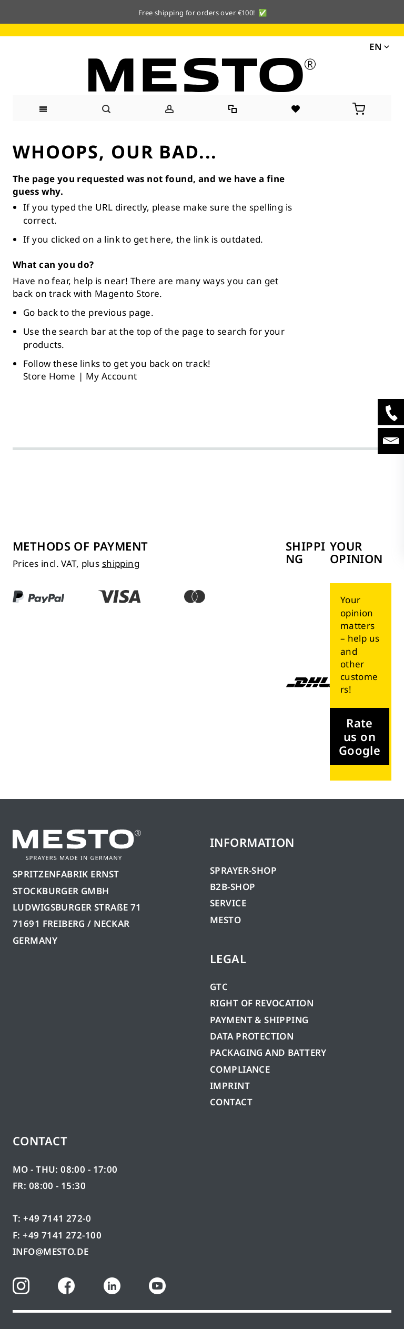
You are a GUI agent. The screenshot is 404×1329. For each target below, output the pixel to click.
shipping (120, 563)
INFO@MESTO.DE (50, 1251)
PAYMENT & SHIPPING (259, 1020)
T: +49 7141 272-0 (52, 1218)
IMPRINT (230, 1086)
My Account (111, 376)
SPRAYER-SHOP (243, 870)
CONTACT (231, 1102)
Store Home (49, 376)
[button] (378, 45)
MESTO (225, 920)
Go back (40, 312)
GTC (219, 987)
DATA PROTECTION (252, 1036)
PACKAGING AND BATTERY (269, 1052)
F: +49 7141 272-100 (57, 1235)
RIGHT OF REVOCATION (262, 1003)
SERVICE (228, 903)
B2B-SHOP (232, 887)
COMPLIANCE (240, 1069)
